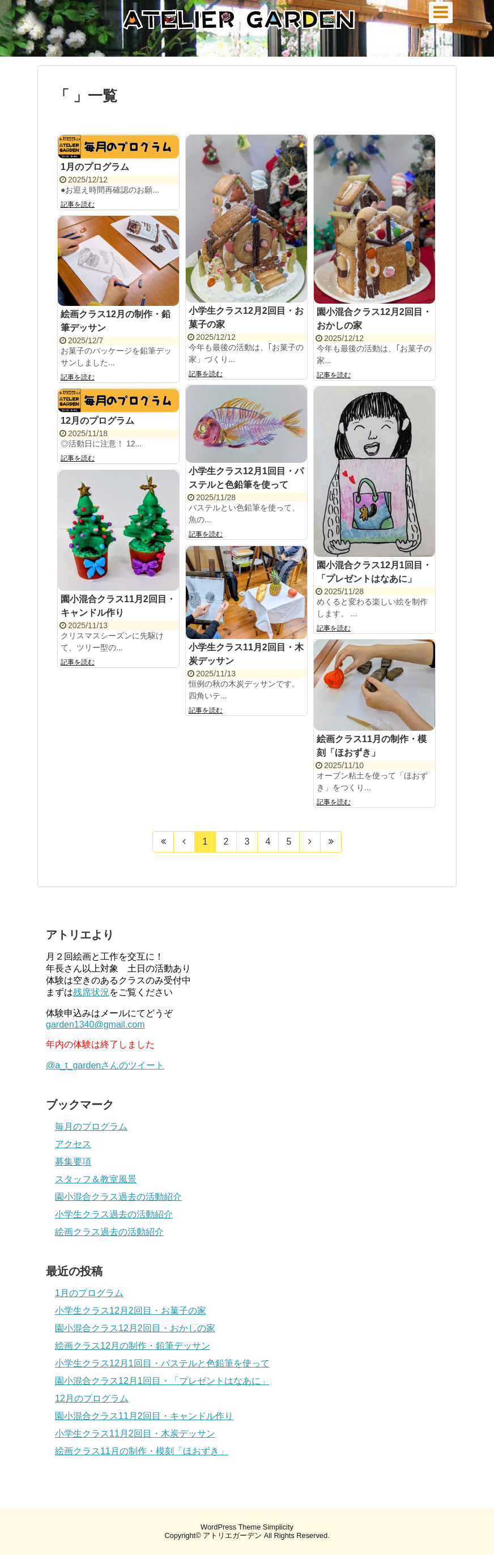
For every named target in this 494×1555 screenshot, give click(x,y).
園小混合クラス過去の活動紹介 (118, 1197)
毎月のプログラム (91, 1126)
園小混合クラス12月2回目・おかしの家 (135, 1328)
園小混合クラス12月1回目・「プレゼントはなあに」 (162, 1381)
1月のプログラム (95, 167)
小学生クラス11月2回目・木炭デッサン (135, 1433)
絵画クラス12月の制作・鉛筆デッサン (132, 1345)
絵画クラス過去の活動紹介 (109, 1232)
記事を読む (78, 204)
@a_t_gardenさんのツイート (105, 1065)
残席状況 (91, 992)
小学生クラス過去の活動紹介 (114, 1214)
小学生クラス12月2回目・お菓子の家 (130, 1310)
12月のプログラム (97, 420)
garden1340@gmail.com (95, 1024)
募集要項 (73, 1161)
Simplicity (278, 1527)
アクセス (73, 1144)
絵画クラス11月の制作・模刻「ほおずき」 (141, 1451)
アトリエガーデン (232, 1535)
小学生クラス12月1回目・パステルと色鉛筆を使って (162, 1363)
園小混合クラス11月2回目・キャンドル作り (144, 1416)
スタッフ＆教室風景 (96, 1179)
